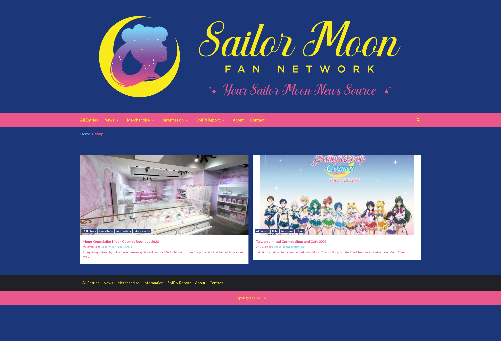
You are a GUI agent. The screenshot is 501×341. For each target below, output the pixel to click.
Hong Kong (106, 231)
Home (85, 134)
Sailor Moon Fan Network (117, 246)
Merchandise (141, 120)
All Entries (89, 120)
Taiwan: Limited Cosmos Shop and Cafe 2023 (291, 241)
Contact (257, 120)
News (112, 120)
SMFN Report (211, 120)
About (238, 120)
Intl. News (287, 231)
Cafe (275, 231)
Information (176, 120)
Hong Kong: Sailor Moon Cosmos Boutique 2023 (121, 241)
